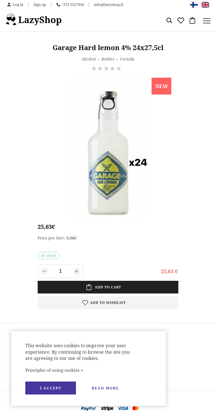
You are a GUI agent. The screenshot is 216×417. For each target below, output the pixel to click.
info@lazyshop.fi (108, 4)
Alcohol (89, 59)
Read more (105, 388)
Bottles (108, 59)
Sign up (39, 4)
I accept (50, 388)
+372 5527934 (72, 4)
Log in (18, 4)
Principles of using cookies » (54, 370)
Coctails (127, 59)
